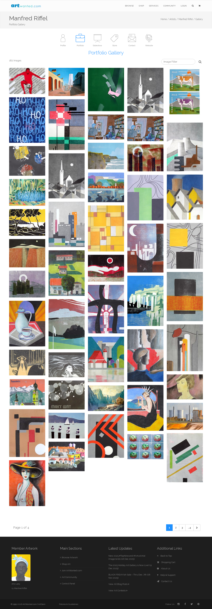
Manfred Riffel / (187, 19)
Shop (141, 6)
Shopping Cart (166, 562)
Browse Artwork (70, 557)
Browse (129, 6)
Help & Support (166, 575)
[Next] (196, 527)
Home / (165, 19)
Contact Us (164, 581)
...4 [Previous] (189, 527)
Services (153, 6)
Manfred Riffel (20, 588)
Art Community (69, 577)
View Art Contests (117, 590)
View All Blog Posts (118, 584)
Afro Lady (16, 584)
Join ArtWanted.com (72, 570)
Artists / (173, 19)
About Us (163, 568)
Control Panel (68, 583)
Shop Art (66, 564)
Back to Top (164, 556)
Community (169, 6)
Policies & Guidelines (68, 604)
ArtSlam (41, 604)
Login (184, 6)
